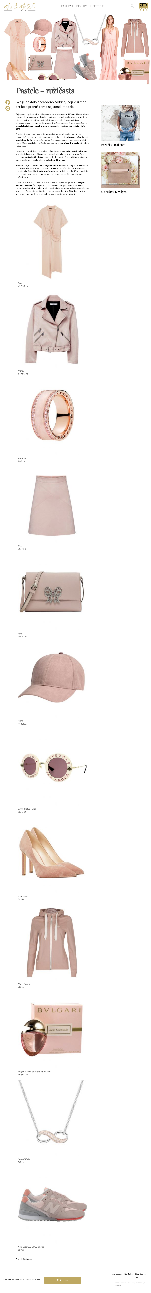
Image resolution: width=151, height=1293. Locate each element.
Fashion (67, 6)
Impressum (117, 1274)
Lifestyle (97, 6)
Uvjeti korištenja (138, 1283)
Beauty (81, 6)
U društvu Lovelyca (113, 192)
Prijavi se (62, 1280)
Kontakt (128, 1274)
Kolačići (118, 1286)
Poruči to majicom (113, 145)
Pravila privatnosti (122, 1283)
